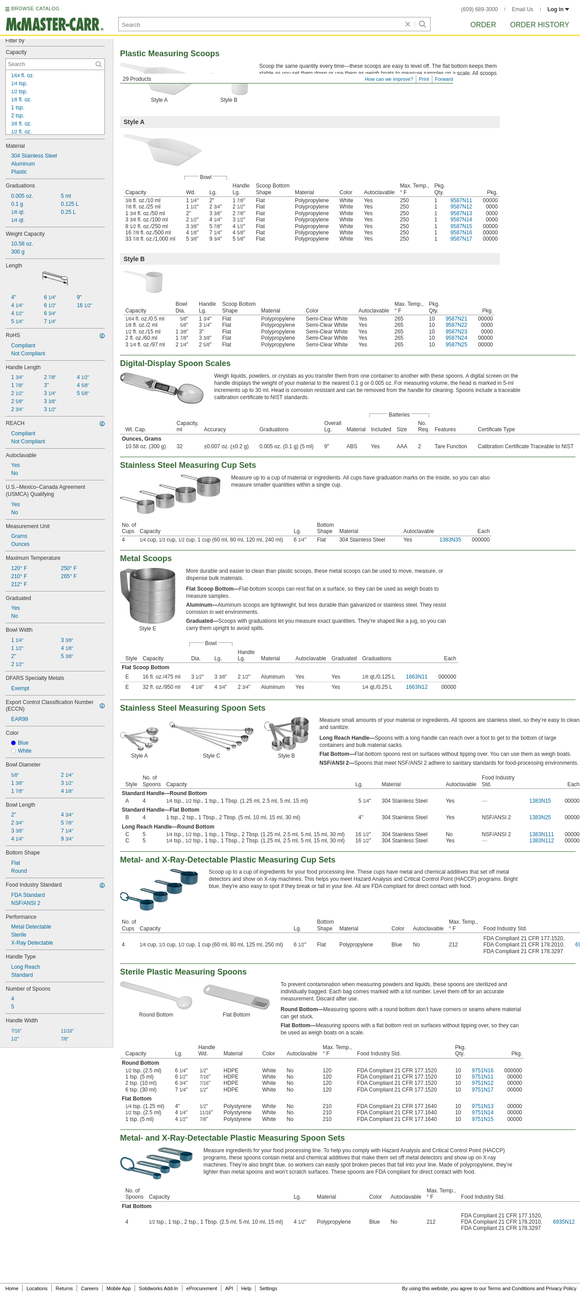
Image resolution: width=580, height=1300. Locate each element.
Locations (37, 1288)
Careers (89, 1288)
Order (483, 25)
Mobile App (119, 1288)
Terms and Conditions (511, 1288)
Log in (558, 9)
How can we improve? (389, 79)
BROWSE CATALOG (35, 8)
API (229, 1288)
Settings (268, 1288)
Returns (64, 1288)
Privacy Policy (561, 1288)
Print (424, 79)
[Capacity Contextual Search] (55, 64)
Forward (444, 79)
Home (11, 1288)
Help (246, 1288)
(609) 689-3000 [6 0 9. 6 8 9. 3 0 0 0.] (479, 9)
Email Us (522, 9)
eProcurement (201, 1288)
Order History (539, 25)
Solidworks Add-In (158, 1288)
